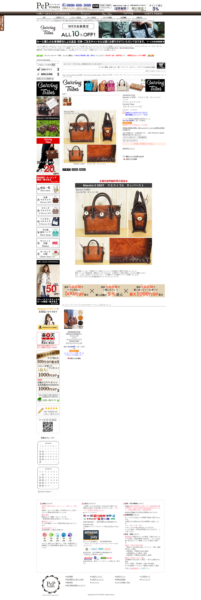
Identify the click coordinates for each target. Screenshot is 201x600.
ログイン (132, 67)
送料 (127, 506)
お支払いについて (97, 579)
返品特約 (128, 537)
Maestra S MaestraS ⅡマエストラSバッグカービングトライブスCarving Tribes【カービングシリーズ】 (74, 337)
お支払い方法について (95, 510)
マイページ (124, 67)
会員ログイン (120, 576)
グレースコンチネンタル (92, 75)
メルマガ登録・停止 (123, 582)
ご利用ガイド (145, 576)
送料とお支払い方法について (155, 71)
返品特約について (129, 148)
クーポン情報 (103, 67)
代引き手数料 (130, 512)
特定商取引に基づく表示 (75, 579)
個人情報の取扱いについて (76, 585)
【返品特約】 (134, 568)
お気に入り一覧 (114, 67)
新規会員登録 (120, 579)
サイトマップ (145, 579)
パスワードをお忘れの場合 (146, 67)
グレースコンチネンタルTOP (72, 75)
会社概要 (70, 576)
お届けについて (96, 576)
